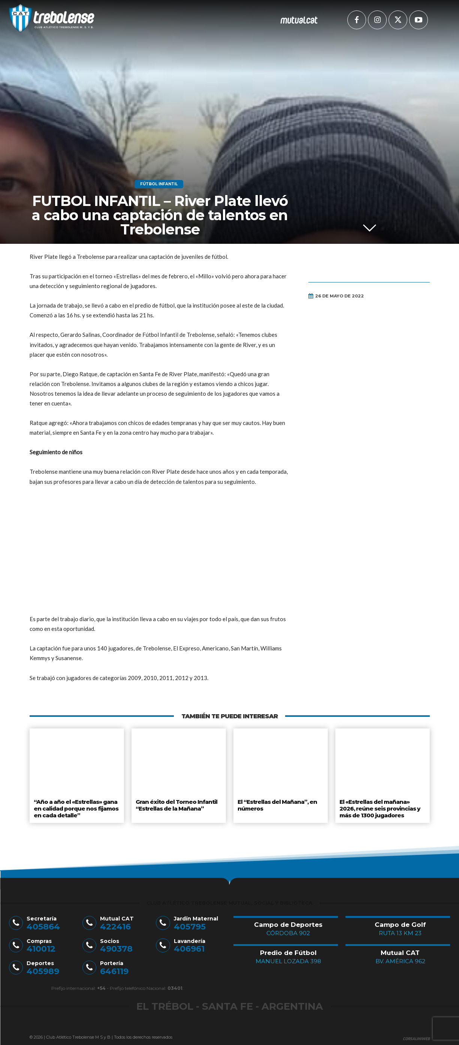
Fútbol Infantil (159, 184)
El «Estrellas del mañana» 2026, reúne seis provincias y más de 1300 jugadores (379, 807)
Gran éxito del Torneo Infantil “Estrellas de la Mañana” (176, 804)
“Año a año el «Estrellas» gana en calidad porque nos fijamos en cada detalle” (75, 807)
